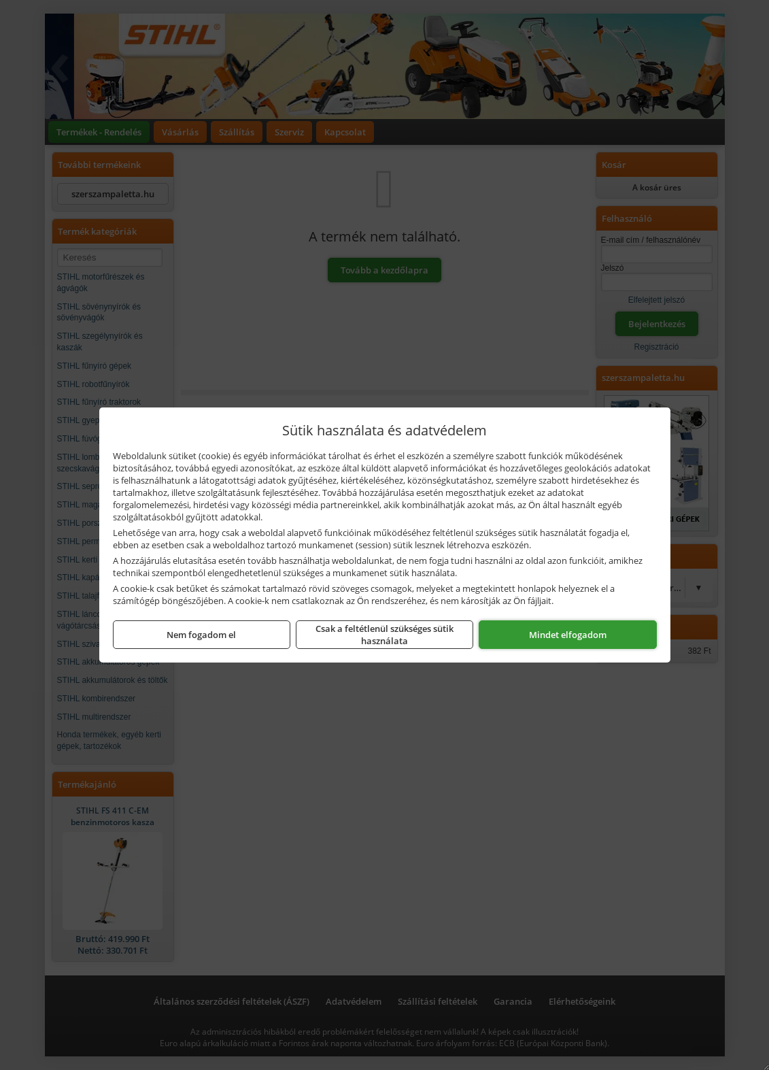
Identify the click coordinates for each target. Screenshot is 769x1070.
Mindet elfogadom (567, 635)
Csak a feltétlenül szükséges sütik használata (384, 634)
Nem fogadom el (201, 635)
